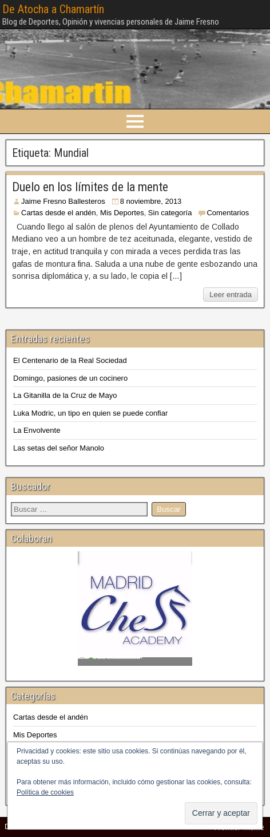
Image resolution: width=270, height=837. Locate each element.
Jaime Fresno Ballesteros (63, 201)
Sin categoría (170, 212)
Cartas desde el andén (58, 212)
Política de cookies (45, 792)
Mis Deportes (122, 212)
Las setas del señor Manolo (58, 448)
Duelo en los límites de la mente (90, 187)
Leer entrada (230, 294)
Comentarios (228, 212)
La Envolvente (36, 430)
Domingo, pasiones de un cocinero (70, 378)
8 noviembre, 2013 (151, 201)
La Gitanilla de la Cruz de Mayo (65, 395)
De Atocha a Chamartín (53, 9)
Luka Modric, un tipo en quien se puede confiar (90, 413)
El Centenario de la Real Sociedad (70, 360)
